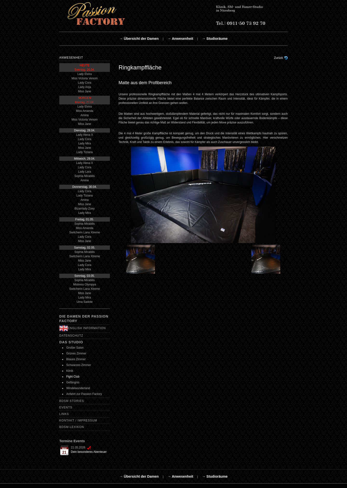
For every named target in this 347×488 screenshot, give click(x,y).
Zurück (278, 58)
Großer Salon (75, 347)
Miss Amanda (84, 111)
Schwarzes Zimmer (78, 365)
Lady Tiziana (84, 152)
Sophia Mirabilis (84, 176)
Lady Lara (84, 171)
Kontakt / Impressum (78, 420)
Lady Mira (84, 143)
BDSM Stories (71, 401)
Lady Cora (84, 82)
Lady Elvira (84, 74)
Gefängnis (73, 382)
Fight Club (73, 376)
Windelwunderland (78, 388)
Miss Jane (84, 91)
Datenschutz (71, 335)
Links (64, 414)
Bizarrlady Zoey (84, 208)
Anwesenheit (71, 57)
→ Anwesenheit (180, 39)
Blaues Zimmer (76, 359)
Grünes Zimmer (76, 353)
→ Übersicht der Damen (139, 39)
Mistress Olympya (84, 284)
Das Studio (71, 342)
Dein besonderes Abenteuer (89, 452)
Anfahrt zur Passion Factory (84, 394)
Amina (84, 115)
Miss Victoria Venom (85, 78)
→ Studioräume (214, 39)
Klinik (69, 371)
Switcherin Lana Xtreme (84, 232)
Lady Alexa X (84, 134)
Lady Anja (84, 87)
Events (65, 407)
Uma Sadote (85, 302)
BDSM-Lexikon (71, 427)
